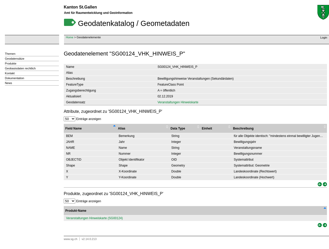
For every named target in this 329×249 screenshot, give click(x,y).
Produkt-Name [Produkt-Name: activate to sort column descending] (75, 211)
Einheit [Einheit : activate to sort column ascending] (207, 128)
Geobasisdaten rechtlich (20, 68)
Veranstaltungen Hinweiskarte (178, 102)
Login (323, 37)
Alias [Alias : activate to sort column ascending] (121, 128)
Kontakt (10, 73)
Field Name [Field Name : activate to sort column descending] (73, 128)
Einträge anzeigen (82, 119)
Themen (10, 53)
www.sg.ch (70, 239)
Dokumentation (14, 78)
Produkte (10, 63)
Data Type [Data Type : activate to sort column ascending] (178, 128)
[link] (319, 184)
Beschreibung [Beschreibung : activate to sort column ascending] (243, 128)
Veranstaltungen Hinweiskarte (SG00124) (94, 218)
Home (69, 37)
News (8, 83)
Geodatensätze (14, 58)
